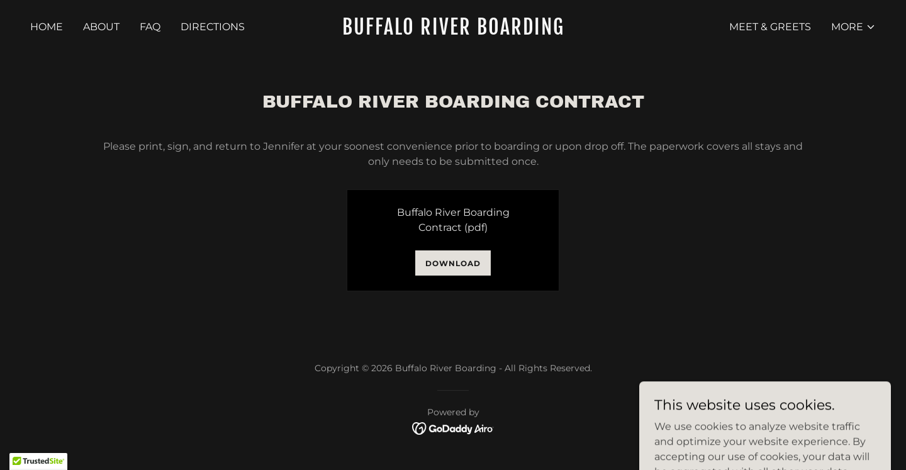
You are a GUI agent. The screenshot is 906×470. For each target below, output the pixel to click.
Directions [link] (213, 27)
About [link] (101, 27)
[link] (453, 31)
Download (453, 263)
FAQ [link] (150, 27)
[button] (853, 27)
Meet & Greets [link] (770, 27)
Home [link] (46, 27)
